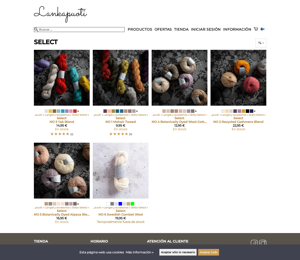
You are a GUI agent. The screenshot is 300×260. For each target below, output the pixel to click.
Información (237, 29)
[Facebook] (254, 244)
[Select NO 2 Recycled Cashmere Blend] (238, 94)
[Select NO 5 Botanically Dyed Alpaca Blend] (62, 185)
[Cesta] (256, 29)
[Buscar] (79, 29)
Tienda (181, 29)
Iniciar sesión (206, 29)
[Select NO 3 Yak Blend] (62, 94)
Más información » (140, 252)
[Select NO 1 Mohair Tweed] (121, 94)
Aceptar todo (208, 252)
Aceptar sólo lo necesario (178, 252)
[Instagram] (262, 244)
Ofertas (163, 29)
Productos (140, 29)
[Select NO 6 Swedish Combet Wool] (121, 185)
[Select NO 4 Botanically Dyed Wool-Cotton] (179, 94)
